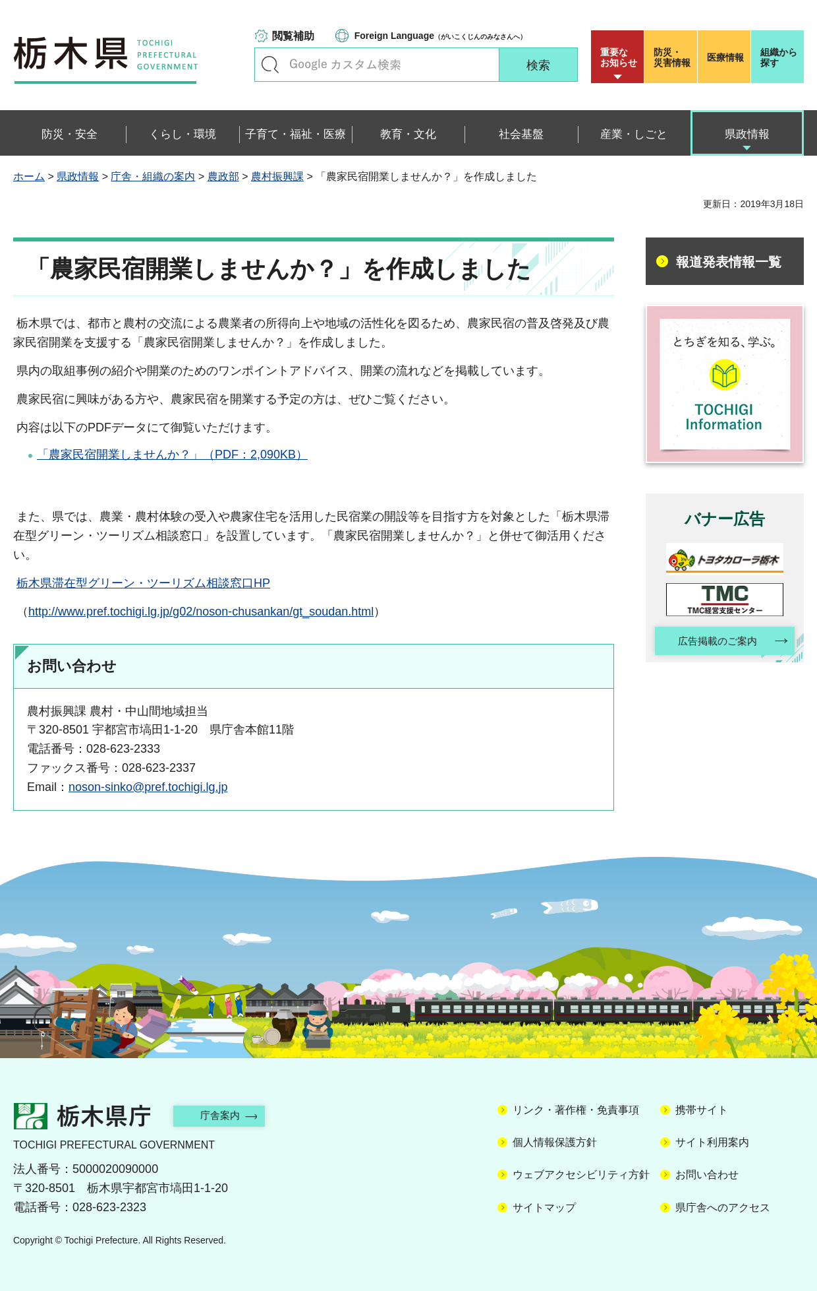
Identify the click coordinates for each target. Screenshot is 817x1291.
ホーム (29, 176)
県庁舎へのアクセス (722, 1207)
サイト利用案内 (712, 1142)
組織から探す (778, 57)
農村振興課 (277, 176)
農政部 (223, 176)
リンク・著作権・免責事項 (576, 1110)
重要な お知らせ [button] (618, 57)
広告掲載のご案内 (713, 642)
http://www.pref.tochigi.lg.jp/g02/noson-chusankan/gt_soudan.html (201, 611)
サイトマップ (544, 1207)
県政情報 (78, 176)
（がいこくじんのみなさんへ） (440, 35)
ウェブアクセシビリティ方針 (581, 1174)
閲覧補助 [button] (293, 36)
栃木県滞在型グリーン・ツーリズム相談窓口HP (143, 583)
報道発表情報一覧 (728, 262)
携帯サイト (701, 1110)
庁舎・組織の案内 (153, 176)
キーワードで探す (270, 64)
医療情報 (725, 57)
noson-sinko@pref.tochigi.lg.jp (148, 787)
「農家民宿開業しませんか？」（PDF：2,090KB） (172, 454)
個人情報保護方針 (555, 1142)
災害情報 (674, 57)
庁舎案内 (227, 1115)
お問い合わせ (707, 1174)
